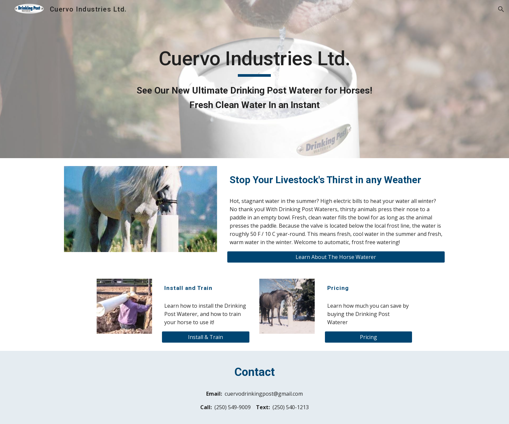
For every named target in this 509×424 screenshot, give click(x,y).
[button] (501, 9)
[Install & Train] (205, 337)
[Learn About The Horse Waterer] (336, 257)
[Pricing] (368, 337)
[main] (254, 79)
